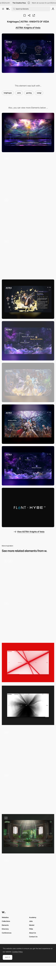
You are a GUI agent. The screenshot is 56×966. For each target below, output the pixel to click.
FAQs (31, 929)
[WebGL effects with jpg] (28, 257)
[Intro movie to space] (28, 174)
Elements (5, 925)
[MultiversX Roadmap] (28, 876)
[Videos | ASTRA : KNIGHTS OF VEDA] (28, 507)
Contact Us (33, 937)
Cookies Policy (17, 952)
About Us (32, 933)
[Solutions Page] (28, 748)
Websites (5, 917)
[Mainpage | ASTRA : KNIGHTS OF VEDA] (28, 465)
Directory (5, 929)
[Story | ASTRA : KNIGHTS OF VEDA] (28, 340)
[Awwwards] (8, 9)
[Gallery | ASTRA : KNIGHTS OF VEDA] (28, 382)
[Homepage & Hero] (28, 577)
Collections (6, 921)
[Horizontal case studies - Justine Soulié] (28, 791)
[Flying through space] (28, 215)
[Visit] (28, 833)
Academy (32, 917)
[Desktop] (28, 132)
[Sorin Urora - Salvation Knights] (28, 299)
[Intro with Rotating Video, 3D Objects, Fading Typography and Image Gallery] (28, 619)
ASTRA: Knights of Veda (28, 28)
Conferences (6, 933)
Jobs (31, 921)
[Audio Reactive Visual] (28, 662)
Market (31, 925)
